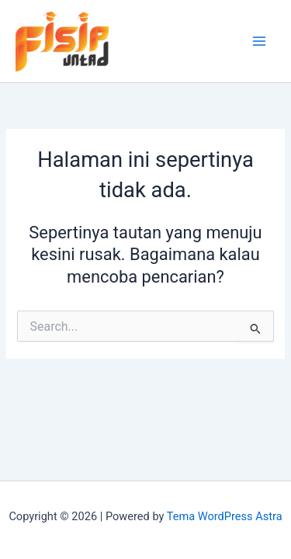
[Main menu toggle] (259, 41)
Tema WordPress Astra (224, 516)
